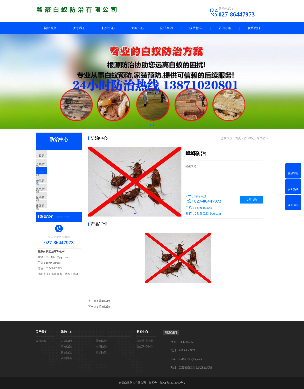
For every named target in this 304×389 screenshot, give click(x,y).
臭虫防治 (50, 202)
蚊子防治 (50, 213)
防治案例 (166, 28)
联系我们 (254, 28)
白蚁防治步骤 (144, 341)
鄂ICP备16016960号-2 (172, 383)
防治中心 (108, 28)
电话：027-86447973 (183, 350)
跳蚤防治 (50, 225)
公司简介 (41, 341)
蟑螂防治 (50, 179)
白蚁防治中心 (144, 347)
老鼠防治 (50, 190)
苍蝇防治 (50, 168)
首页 (238, 138)
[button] (150, 125)
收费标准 (195, 28)
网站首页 (50, 28)
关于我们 (79, 28)
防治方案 (224, 28)
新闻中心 (137, 28)
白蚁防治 (50, 156)
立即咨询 (251, 200)
